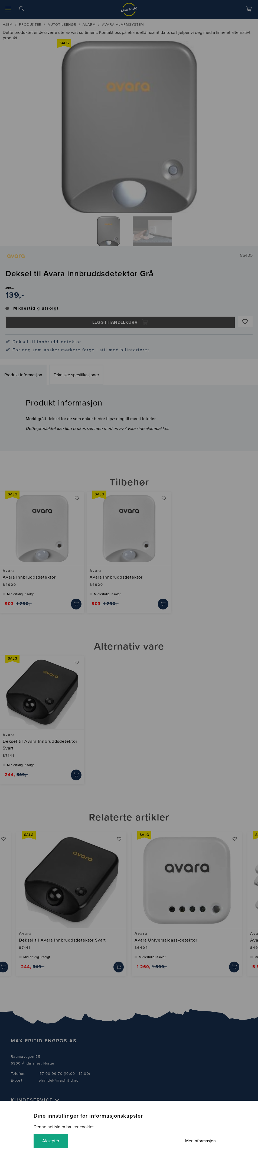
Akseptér (50, 1141)
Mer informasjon (200, 1141)
